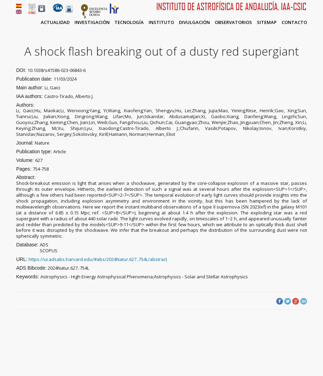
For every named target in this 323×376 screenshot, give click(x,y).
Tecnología (129, 22)
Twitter (287, 301)
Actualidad (55, 22)
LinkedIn (303, 301)
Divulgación (194, 22)
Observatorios (233, 22)
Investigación (92, 22)
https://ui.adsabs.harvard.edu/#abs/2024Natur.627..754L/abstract (98, 259)
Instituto (161, 22)
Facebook (279, 301)
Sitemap (267, 22)
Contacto (294, 22)
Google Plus (295, 301)
